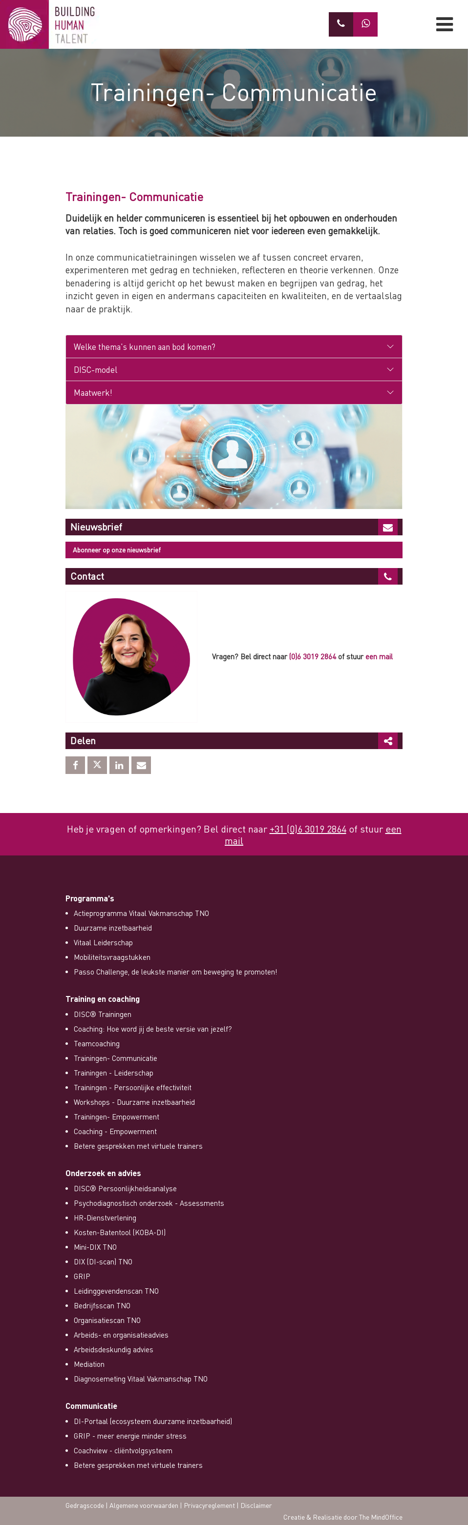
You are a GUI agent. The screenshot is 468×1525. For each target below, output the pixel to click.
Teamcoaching (97, 1043)
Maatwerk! (93, 392)
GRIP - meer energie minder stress (130, 1436)
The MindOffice (381, 1516)
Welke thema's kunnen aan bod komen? (144, 346)
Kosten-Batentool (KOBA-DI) (120, 1232)
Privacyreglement (209, 1505)
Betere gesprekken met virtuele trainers (138, 1146)
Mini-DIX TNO (95, 1247)
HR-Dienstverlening (105, 1217)
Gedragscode (84, 1505)
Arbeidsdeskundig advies (113, 1349)
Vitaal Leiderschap (103, 942)
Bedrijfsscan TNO (102, 1305)
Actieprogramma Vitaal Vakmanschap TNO (141, 913)
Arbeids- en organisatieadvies (121, 1335)
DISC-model (95, 369)
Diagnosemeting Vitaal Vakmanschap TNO (141, 1378)
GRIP (82, 1276)
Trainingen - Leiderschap (113, 1073)
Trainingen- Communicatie (115, 1058)
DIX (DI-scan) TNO (103, 1261)
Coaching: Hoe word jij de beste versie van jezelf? (153, 1029)
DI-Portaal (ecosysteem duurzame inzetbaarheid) (153, 1421)
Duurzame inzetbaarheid (113, 928)
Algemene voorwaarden (143, 1505)
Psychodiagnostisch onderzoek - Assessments (149, 1203)
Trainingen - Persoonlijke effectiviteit (132, 1087)
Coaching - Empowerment (115, 1131)
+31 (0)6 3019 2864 (308, 828)
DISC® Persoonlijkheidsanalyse (125, 1188)
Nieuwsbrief (96, 526)
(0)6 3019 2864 (312, 656)
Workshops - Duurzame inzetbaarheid (134, 1102)
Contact (87, 575)
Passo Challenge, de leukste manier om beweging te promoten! (175, 971)
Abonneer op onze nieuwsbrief (117, 549)
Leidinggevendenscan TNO (116, 1291)
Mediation (89, 1364)
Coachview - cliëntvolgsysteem (123, 1450)
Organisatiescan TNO (107, 1320)
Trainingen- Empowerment (116, 1116)
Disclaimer (256, 1505)
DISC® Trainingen (102, 1014)
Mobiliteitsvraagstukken (112, 957)
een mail (379, 656)
